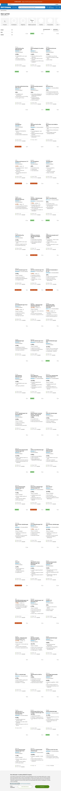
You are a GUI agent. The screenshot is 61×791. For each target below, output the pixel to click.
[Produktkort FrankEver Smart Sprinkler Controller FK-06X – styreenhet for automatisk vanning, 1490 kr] (37, 404)
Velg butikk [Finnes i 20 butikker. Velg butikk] (39, 103)
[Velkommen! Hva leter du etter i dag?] (32, 7)
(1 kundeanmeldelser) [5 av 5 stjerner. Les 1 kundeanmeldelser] (39, 752)
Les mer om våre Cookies (14, 783)
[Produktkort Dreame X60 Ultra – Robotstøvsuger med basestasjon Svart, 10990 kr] (22, 629)
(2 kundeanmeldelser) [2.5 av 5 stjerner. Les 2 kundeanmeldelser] (55, 308)
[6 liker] (27, 361)
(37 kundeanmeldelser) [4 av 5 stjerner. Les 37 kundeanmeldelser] (18, 307)
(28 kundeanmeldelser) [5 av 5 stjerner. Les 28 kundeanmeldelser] (34, 52)
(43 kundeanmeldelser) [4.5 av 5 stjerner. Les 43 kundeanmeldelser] (18, 343)
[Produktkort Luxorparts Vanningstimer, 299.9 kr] (22, 115)
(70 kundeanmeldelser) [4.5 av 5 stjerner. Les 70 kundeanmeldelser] (49, 453)
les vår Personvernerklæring (25, 783)
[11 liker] (27, 220)
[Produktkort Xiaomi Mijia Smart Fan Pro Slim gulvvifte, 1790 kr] (37, 115)
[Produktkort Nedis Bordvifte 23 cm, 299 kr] (53, 77)
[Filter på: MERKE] (7, 35)
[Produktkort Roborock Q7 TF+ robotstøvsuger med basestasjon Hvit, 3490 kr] (22, 404)
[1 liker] (42, 33)
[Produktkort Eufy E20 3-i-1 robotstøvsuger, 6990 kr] (22, 665)
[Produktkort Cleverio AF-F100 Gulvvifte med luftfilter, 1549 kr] (53, 39)
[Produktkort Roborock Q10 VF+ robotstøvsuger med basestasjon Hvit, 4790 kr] (37, 591)
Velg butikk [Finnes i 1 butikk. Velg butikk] (38, 249)
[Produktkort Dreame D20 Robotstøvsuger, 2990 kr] (22, 331)
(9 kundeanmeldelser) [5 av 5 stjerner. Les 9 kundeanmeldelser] (24, 271)
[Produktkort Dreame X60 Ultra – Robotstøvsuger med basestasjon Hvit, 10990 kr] (37, 295)
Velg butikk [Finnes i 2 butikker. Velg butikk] (54, 579)
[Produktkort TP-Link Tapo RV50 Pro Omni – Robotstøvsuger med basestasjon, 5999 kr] (37, 553)
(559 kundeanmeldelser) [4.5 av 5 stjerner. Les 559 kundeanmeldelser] (34, 90)
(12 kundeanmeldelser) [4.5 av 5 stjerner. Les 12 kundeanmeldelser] (18, 202)
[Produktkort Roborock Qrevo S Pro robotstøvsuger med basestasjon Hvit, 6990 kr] (37, 477)
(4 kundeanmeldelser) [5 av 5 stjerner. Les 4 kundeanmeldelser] (24, 715)
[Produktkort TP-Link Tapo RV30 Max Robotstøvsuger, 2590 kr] (53, 440)
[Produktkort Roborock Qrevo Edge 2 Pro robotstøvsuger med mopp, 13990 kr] (37, 366)
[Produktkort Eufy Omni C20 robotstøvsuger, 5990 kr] (53, 404)
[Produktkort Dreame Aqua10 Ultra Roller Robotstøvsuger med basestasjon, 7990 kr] (53, 295)
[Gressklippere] (14, 22)
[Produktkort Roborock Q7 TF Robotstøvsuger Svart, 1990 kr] (22, 295)
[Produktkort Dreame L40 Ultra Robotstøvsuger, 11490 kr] (53, 702)
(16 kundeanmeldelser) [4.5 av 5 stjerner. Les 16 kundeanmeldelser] (34, 452)
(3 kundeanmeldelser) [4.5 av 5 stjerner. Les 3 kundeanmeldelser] (39, 378)
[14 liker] (27, 33)
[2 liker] (27, 290)
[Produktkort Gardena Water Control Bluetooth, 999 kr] (53, 189)
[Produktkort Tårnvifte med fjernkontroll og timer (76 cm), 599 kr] (22, 77)
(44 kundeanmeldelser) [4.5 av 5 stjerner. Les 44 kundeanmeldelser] (18, 379)
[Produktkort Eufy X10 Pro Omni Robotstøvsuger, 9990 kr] (37, 440)
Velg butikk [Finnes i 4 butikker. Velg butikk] (39, 65)
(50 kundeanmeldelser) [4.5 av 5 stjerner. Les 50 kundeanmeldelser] (18, 490)
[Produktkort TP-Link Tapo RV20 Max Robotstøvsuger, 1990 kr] (22, 366)
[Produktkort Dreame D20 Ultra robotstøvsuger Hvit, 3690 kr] (37, 261)
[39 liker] (42, 146)
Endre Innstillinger (12, 787)
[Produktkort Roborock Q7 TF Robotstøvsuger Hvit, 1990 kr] (37, 515)
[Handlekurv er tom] (59, 7)
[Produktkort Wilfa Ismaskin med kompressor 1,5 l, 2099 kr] (22, 152)
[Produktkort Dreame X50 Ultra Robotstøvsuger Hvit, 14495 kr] (53, 331)
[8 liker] (58, 146)
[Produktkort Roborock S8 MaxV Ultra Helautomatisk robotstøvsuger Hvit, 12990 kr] (22, 440)
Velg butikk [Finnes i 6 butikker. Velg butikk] (23, 617)
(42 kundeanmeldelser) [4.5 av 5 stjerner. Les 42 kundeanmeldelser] (34, 641)
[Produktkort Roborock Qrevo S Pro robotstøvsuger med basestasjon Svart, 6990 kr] (53, 366)
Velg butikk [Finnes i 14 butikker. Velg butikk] (23, 320)
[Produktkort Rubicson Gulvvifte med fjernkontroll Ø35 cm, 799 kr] (37, 77)
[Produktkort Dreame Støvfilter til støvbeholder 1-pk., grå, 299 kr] (53, 261)
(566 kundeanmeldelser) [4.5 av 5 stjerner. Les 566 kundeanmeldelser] (50, 52)
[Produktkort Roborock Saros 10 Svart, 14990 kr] (53, 477)
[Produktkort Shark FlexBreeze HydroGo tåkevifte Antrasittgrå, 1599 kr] (37, 226)
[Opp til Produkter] (5, 22)
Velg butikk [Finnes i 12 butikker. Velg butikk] (54, 284)
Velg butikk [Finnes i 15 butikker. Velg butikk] (39, 177)
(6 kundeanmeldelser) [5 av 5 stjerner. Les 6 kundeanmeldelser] (39, 127)
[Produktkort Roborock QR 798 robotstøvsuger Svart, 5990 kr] (37, 331)
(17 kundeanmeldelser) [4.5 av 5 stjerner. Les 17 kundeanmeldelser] (49, 489)
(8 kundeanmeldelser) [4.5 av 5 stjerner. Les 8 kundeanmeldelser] (24, 676)
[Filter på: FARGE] (7, 30)
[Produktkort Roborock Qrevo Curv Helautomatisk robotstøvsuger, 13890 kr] (37, 740)
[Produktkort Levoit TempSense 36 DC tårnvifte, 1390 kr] (53, 740)
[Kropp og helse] (50, 22)
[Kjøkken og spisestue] (32, 22)
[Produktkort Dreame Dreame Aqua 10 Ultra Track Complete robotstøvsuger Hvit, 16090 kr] (37, 702)
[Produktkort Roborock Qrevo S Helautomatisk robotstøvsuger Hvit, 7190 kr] (22, 477)
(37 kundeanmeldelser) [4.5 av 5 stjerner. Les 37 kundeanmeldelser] (49, 640)
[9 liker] (27, 146)
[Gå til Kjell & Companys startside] (6, 7)
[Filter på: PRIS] (7, 32)
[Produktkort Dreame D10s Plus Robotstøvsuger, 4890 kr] (53, 629)
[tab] (4, 4)
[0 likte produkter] (56, 7)
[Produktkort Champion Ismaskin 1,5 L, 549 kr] (53, 591)
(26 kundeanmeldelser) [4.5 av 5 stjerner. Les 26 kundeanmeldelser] (49, 344)
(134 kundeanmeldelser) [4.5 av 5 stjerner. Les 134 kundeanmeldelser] (19, 127)
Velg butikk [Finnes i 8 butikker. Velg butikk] (23, 177)
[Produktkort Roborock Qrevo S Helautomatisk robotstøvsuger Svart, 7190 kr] (22, 740)
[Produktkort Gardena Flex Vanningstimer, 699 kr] (37, 152)
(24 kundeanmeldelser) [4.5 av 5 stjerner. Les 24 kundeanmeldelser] (18, 417)
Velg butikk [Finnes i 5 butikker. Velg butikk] (39, 320)
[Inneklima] (41, 22)
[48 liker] (42, 71)
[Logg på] (50, 7)
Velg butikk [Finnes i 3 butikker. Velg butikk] (23, 214)
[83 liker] (57, 33)
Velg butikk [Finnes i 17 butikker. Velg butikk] (54, 429)
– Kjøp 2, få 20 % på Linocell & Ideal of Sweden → (29, 1)
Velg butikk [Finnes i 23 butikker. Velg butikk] (23, 249)
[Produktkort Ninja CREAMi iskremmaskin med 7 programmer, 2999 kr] (53, 226)
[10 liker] (27, 547)
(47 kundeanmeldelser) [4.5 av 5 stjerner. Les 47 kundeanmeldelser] (18, 90)
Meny (14, 7)
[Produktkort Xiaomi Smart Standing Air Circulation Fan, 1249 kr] (37, 39)
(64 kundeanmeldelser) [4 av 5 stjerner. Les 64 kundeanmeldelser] (18, 564)
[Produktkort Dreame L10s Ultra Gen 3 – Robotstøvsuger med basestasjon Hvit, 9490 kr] (22, 702)
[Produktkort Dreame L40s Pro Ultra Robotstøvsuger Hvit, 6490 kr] (22, 189)
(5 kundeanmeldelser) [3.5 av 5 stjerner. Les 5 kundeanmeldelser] (39, 566)
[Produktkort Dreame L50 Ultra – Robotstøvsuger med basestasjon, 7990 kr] (37, 189)
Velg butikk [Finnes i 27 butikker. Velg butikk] (54, 617)
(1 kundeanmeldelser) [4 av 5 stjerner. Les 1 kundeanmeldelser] (55, 378)
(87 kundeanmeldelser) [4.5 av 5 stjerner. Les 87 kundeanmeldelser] (49, 565)
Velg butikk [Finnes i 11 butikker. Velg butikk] (23, 690)
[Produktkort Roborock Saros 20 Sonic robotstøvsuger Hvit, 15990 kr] (53, 515)
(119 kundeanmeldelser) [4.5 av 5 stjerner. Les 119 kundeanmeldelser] (19, 237)
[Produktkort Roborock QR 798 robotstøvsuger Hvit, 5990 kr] (22, 261)
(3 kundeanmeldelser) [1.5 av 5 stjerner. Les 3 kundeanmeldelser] (55, 199)
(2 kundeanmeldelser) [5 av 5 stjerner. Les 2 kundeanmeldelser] (55, 272)
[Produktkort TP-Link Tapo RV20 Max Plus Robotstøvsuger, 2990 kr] (22, 39)
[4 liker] (42, 255)
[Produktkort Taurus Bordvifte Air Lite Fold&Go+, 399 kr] (53, 115)
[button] (8, 15)
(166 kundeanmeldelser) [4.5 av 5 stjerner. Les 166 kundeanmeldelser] (19, 52)
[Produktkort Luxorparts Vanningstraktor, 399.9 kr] (53, 152)
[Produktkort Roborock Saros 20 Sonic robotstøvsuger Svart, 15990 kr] (22, 515)
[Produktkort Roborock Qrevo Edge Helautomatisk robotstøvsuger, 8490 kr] (53, 665)
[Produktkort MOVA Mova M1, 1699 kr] (22, 553)
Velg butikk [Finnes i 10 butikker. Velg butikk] (23, 140)
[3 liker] (58, 326)
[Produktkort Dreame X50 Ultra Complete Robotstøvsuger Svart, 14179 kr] (37, 629)
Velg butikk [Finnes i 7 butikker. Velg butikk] (54, 65)
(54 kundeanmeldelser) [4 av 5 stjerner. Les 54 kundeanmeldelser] (49, 602)
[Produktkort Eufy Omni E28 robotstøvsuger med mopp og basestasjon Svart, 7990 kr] (22, 591)
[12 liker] (27, 109)
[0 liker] (27, 71)
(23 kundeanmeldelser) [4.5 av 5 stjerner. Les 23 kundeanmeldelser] (18, 453)
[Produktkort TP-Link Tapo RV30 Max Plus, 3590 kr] (22, 226)
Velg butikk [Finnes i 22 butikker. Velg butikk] (54, 103)
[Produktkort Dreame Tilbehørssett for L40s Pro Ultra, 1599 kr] (37, 665)
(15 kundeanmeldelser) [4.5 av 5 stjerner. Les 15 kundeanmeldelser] (49, 415)
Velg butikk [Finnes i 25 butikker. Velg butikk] (23, 392)
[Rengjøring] (23, 22)
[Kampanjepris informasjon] (23, 166)
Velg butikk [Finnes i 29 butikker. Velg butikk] (23, 65)
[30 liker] (57, 585)
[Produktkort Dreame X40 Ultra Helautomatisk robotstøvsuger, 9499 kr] (53, 553)
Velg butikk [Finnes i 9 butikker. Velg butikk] (23, 103)
